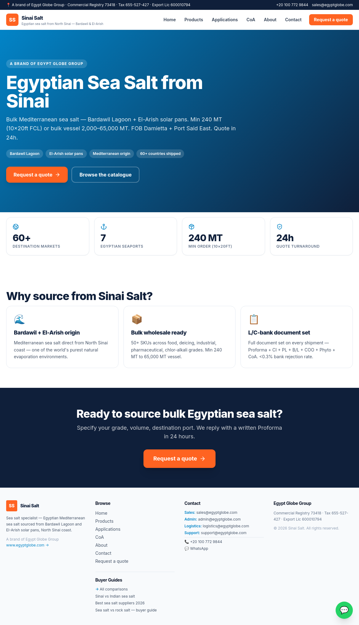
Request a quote (331, 19)
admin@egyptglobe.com (212, 519)
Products (193, 19)
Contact (293, 19)
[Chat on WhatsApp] (344, 610)
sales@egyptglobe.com (332, 4)
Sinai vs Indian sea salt (115, 596)
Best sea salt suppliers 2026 (120, 603)
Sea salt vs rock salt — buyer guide (126, 610)
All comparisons (111, 589)
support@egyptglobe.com (215, 532)
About (270, 19)
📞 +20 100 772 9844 (203, 541)
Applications (225, 19)
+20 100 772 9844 (292, 4)
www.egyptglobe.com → (27, 545)
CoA (250, 19)
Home (169, 19)
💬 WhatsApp (196, 548)
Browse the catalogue (105, 175)
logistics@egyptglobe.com (216, 526)
